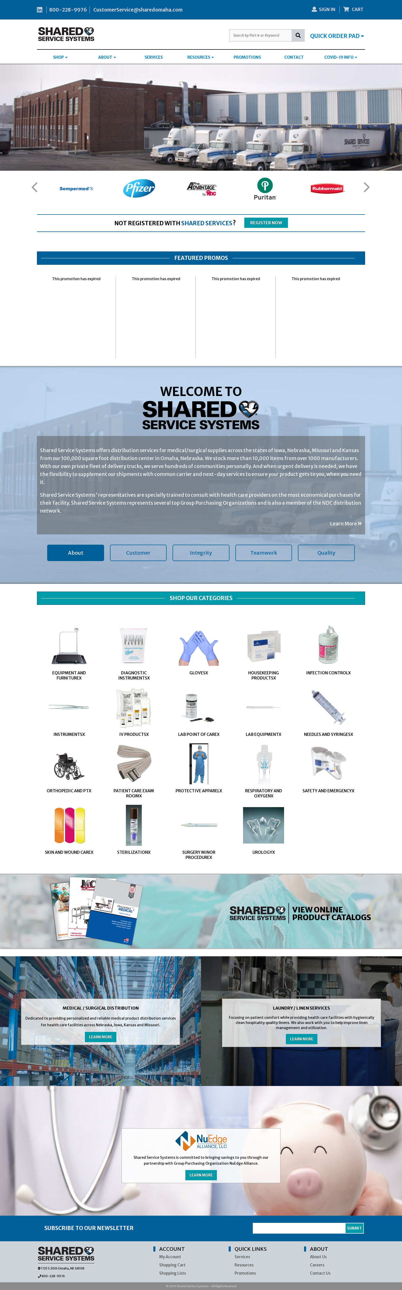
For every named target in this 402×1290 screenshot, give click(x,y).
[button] (34, 187)
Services (242, 1256)
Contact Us (320, 1273)
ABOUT (107, 57)
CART (353, 9)
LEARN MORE (100, 1037)
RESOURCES (200, 57)
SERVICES (154, 57)
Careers (317, 1265)
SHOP (60, 57)
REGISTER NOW (266, 222)
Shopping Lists (172, 1273)
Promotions (245, 1273)
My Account (170, 1256)
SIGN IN (323, 9)
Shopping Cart (172, 1265)
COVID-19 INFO (340, 57)
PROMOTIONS (247, 57)
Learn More (346, 524)
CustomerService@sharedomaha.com (138, 10)
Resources (244, 1265)
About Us (318, 1256)
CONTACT (294, 57)
